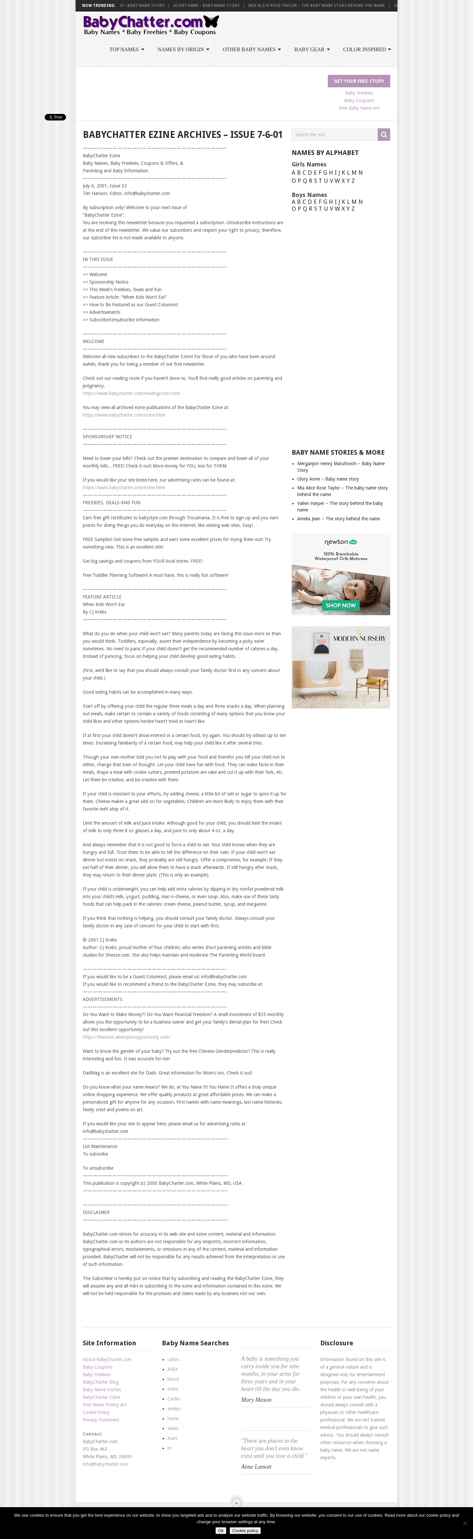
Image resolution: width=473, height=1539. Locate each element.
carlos (173, 1359)
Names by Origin (181, 49)
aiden (173, 1428)
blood (173, 1379)
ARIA (173, 1369)
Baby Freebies (359, 93)
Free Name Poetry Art (104, 1404)
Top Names (124, 49)
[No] (465, 1523)
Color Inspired (364, 49)
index (173, 1389)
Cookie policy (245, 1530)
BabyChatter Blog (101, 1382)
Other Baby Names (249, 49)
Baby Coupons (359, 100)
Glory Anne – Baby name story (211, 5)
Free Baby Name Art (359, 108)
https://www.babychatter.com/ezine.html (124, 415)
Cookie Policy (96, 1412)
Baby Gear (309, 49)
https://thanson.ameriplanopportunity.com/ (126, 1037)
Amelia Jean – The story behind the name (338, 518)
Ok (221, 1530)
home (173, 1418)
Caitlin (174, 1398)
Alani (172, 1438)
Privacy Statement (101, 1419)
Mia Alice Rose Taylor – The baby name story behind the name (321, 5)
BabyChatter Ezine (101, 1397)
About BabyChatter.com (107, 1359)
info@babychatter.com (105, 1464)
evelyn (174, 1408)
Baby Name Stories (102, 1389)
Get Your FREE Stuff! (359, 81)
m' (170, 1448)
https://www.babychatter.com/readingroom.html (131, 393)
